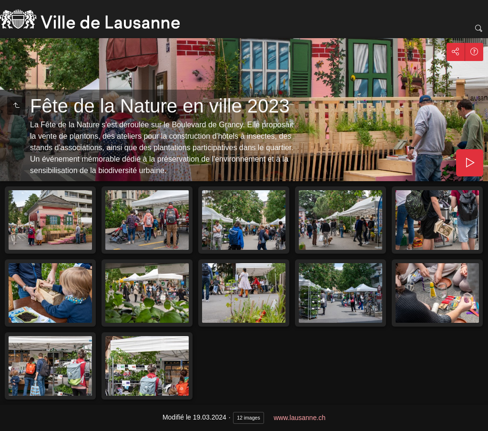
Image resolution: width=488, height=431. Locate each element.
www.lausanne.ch (299, 417)
